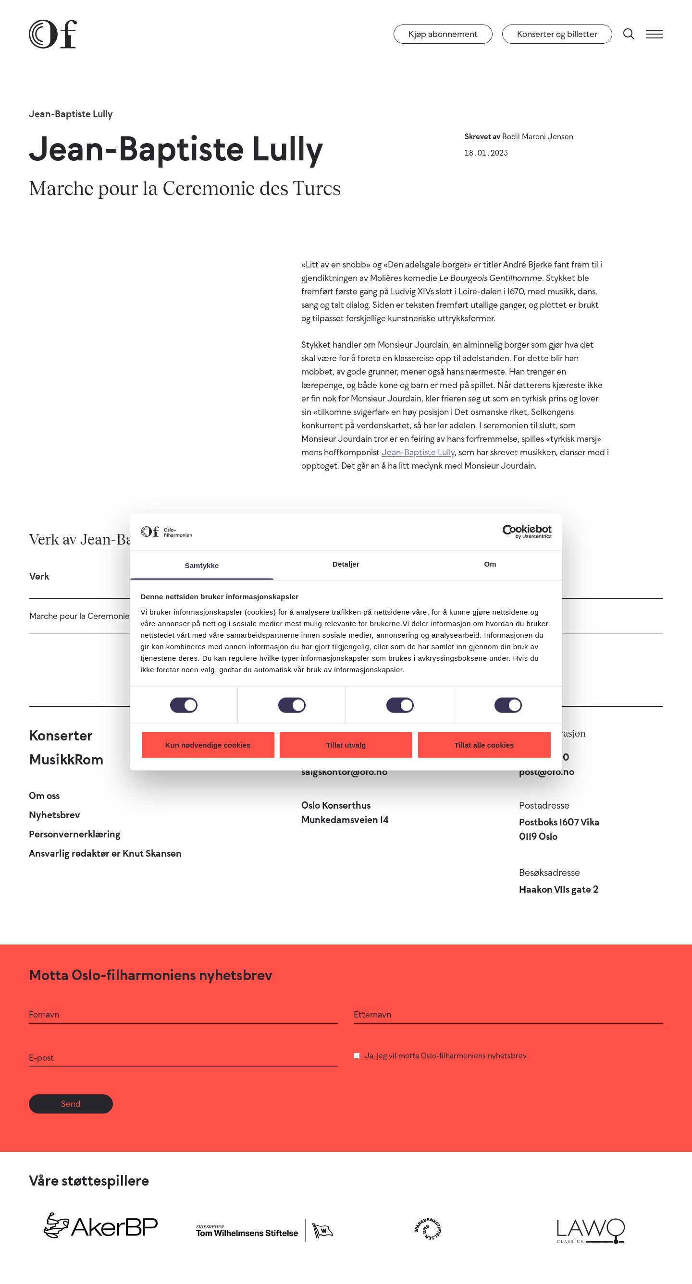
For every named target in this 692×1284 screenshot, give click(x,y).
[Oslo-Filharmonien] (53, 34)
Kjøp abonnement (443, 34)
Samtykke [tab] (202, 565)
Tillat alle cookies (484, 745)
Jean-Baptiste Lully (71, 114)
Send (71, 1104)
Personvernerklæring (75, 834)
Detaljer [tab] (346, 563)
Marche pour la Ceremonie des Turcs (97, 616)
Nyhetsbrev (54, 815)
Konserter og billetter (557, 34)
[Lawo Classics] (591, 1228)
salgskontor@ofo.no (344, 771)
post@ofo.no (546, 771)
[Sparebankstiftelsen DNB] (428, 1228)
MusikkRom (66, 759)
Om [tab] (490, 563)
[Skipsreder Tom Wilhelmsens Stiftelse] (264, 1228)
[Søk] (629, 34)
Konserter (61, 735)
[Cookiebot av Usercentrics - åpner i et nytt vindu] (510, 532)
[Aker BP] (101, 1228)
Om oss (44, 795)
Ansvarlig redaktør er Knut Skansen (105, 853)
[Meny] (654, 34)
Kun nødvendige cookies (208, 745)
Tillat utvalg (346, 745)
